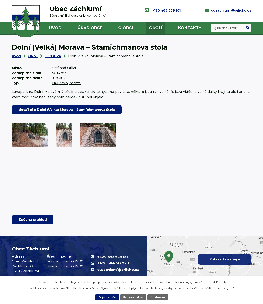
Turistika (53, 56)
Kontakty (189, 27)
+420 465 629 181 (166, 10)
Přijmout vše (107, 297)
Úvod (55, 27)
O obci (125, 27)
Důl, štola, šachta (66, 83)
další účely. (220, 282)
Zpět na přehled (33, 220)
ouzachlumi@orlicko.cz (231, 10)
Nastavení (158, 297)
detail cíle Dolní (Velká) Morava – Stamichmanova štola (67, 110)
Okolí (155, 27)
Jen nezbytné (133, 297)
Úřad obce (90, 27)
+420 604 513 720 (113, 263)
